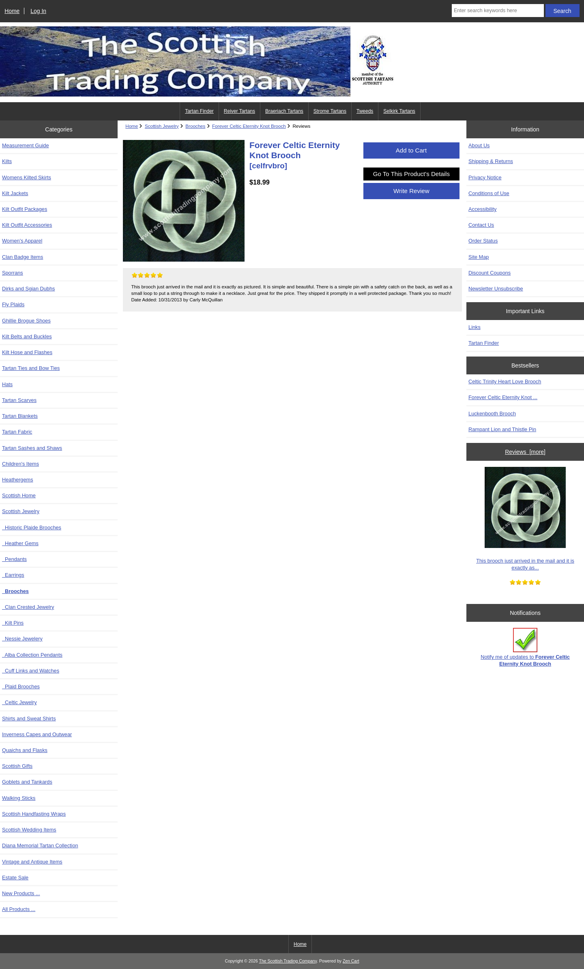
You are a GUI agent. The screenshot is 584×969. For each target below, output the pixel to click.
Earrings (13, 575)
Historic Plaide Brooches (31, 527)
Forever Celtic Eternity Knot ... (502, 397)
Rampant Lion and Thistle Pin (502, 429)
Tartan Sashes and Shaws (32, 448)
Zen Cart (351, 961)
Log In (38, 11)
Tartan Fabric (17, 432)
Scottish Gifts (17, 766)
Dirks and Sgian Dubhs (28, 289)
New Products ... (21, 893)
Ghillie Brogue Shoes (26, 321)
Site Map (478, 257)
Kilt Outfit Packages (24, 209)
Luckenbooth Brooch (492, 413)
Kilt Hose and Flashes (27, 352)
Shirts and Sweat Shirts (29, 718)
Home (11, 11)
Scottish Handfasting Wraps (34, 814)
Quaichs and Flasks (24, 750)
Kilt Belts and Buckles (27, 336)
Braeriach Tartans (284, 111)
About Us (479, 145)
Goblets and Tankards (27, 782)
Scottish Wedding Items (29, 830)
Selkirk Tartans (399, 111)
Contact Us (481, 225)
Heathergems (17, 480)
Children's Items (20, 464)
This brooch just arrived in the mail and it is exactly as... (525, 518)
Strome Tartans (329, 111)
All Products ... (18, 909)
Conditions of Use (488, 193)
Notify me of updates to (525, 647)
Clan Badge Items (22, 257)
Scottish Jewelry (162, 126)
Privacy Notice (484, 177)
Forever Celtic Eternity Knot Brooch (249, 126)
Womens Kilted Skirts (26, 177)
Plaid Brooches (21, 686)
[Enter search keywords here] (498, 10)
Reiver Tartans (239, 111)
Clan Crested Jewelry (28, 607)
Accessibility (482, 209)
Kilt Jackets (15, 193)
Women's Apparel (22, 241)
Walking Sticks (18, 798)
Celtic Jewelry (19, 702)
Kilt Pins (13, 623)
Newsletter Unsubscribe (495, 289)
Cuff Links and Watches (30, 671)
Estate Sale (15, 877)
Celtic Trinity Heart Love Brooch (504, 381)
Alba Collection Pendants (32, 655)
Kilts (7, 161)
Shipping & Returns (490, 161)
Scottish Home (19, 495)
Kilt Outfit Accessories (27, 225)
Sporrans (12, 273)
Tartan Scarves (19, 400)
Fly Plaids (13, 304)
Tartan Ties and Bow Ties (31, 368)
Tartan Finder (199, 111)
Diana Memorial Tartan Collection (40, 845)
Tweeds (364, 111)
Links (474, 327)
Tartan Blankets (20, 416)
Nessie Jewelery (22, 639)
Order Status (483, 241)
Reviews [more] (525, 452)
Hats (7, 384)
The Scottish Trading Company (288, 961)
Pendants (14, 559)
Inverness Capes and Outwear (37, 734)
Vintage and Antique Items (32, 862)
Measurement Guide (25, 145)
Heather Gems (20, 543)
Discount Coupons (489, 273)
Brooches (195, 126)
